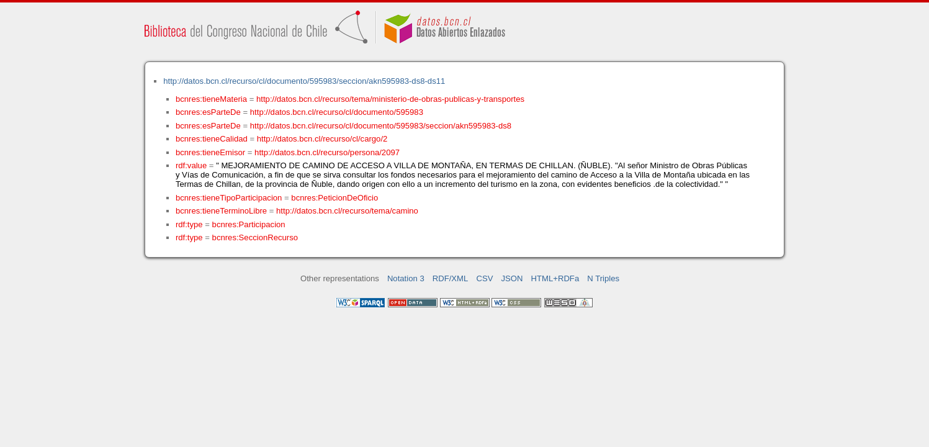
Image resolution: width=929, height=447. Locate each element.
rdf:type (189, 224)
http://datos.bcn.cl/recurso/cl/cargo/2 (322, 138)
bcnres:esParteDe (208, 112)
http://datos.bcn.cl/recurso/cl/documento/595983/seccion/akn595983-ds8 (380, 125)
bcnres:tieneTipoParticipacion (229, 197)
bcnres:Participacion (248, 224)
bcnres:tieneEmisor (210, 152)
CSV (484, 278)
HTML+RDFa (555, 278)
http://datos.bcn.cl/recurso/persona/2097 (327, 152)
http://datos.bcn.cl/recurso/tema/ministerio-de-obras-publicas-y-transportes (390, 99)
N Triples (603, 278)
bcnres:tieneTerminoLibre (221, 210)
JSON (512, 278)
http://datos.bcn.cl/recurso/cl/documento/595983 (336, 112)
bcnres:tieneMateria (211, 99)
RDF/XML (451, 278)
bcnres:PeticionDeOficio (334, 197)
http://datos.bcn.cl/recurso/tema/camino (347, 210)
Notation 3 (405, 278)
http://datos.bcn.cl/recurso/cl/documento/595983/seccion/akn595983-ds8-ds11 (304, 81)
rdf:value (191, 165)
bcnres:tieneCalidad (212, 138)
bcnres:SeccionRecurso (255, 237)
